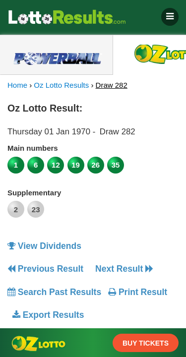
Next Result (124, 269)
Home (17, 85)
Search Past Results (54, 292)
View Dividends (44, 246)
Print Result (137, 292)
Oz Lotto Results (61, 85)
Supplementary (34, 192)
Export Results (48, 315)
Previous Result (45, 269)
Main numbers (32, 148)
